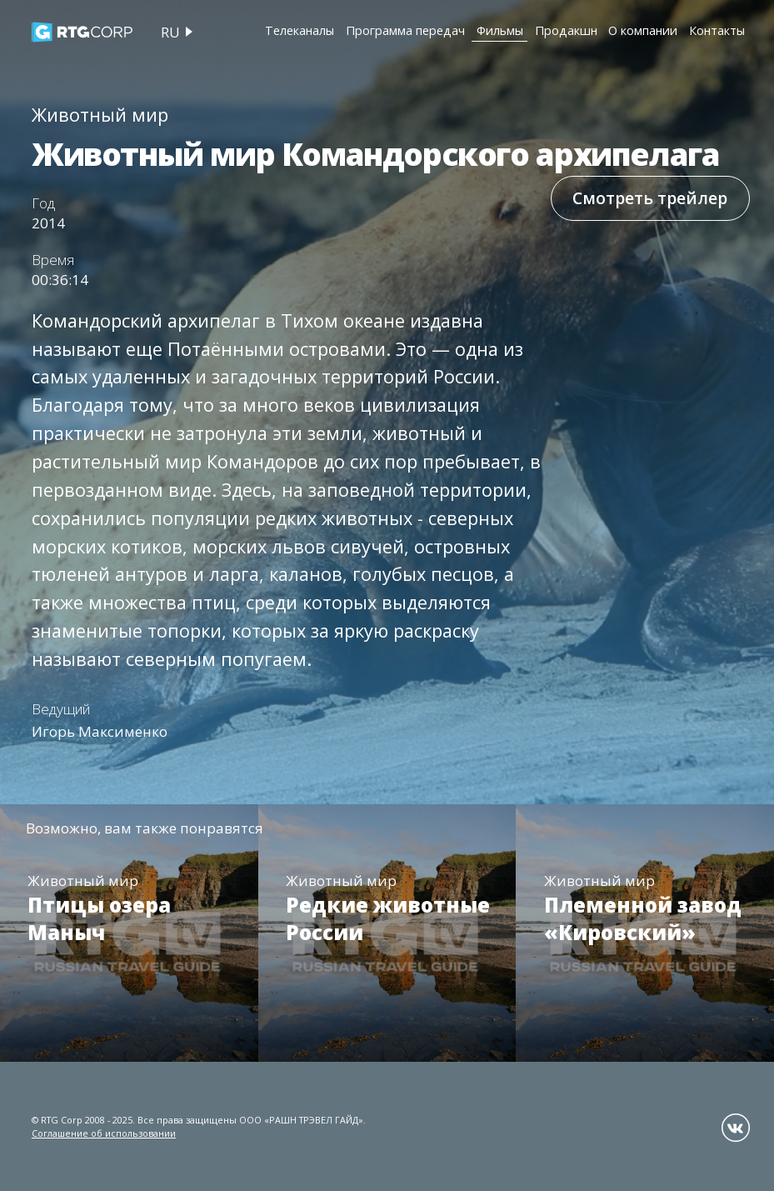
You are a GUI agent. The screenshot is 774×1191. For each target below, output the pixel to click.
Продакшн (566, 30)
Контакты (717, 30)
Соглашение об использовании (104, 1133)
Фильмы (500, 30)
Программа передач (405, 30)
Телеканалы (299, 30)
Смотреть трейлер (649, 198)
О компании (642, 30)
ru (170, 32)
